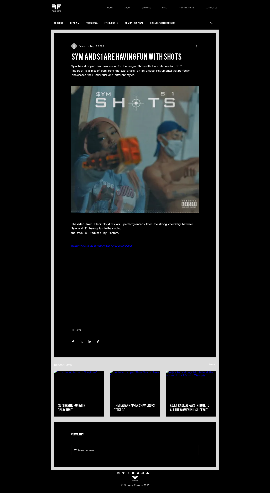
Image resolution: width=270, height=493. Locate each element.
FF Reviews (92, 22)
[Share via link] (98, 341)
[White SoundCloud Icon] (142, 472)
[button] (211, 22)
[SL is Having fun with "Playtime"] (79, 385)
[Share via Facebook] (73, 341)
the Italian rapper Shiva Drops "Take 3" (134, 407)
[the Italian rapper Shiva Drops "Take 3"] (135, 385)
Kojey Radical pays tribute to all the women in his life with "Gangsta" (189, 407)
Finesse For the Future (162, 22)
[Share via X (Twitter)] (81, 341)
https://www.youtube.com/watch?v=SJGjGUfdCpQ (101, 245)
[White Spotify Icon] (137, 472)
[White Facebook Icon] (128, 472)
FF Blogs (58, 22)
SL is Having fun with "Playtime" (71, 407)
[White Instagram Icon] (118, 472)
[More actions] (197, 46)
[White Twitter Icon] (123, 472)
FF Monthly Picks (134, 22)
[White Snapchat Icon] (147, 472)
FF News (74, 22)
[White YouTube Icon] (133, 472)
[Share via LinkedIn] (89, 341)
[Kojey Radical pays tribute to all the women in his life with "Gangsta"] (191, 385)
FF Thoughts (111, 22)
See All (212, 364)
